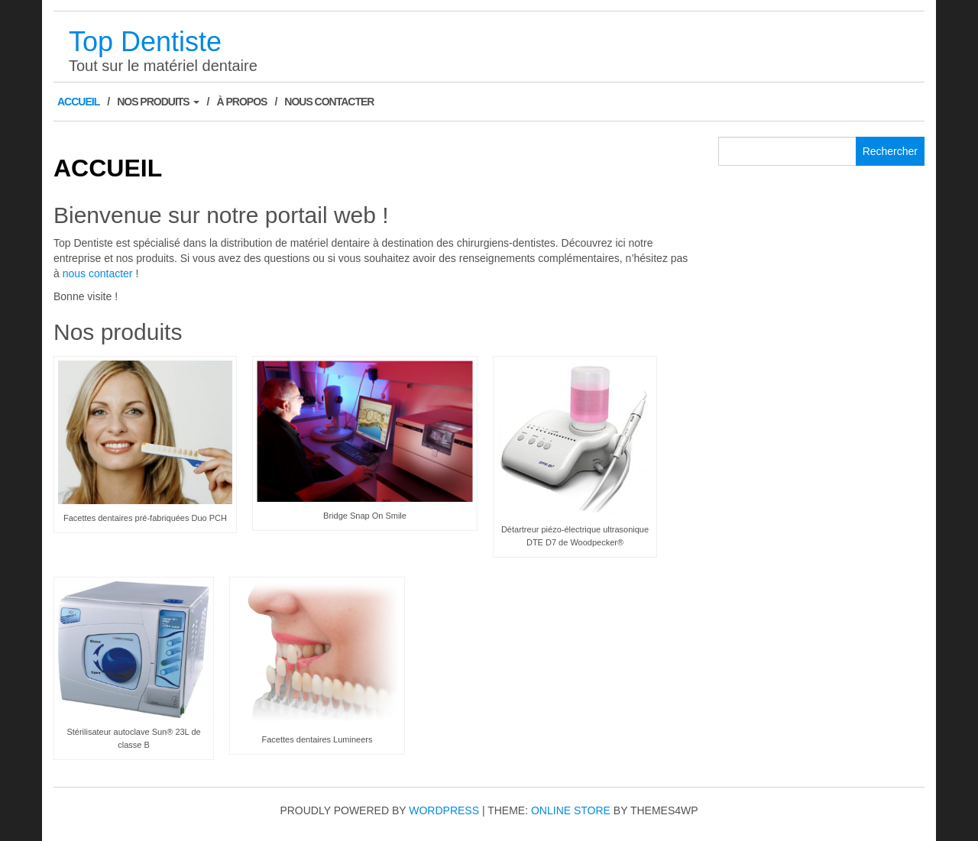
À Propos (241, 101)
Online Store (570, 810)
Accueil (78, 101)
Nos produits (158, 101)
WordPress (444, 810)
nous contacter (98, 273)
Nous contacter (329, 101)
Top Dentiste (145, 41)
